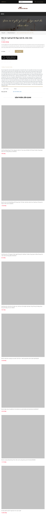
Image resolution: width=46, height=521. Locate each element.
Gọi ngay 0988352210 (9, 57)
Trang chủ (3, 32)
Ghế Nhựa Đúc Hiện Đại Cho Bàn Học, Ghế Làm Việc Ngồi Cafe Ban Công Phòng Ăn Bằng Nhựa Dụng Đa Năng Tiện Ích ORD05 (21, 310)
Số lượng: (3, 51)
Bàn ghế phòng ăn (11, 32)
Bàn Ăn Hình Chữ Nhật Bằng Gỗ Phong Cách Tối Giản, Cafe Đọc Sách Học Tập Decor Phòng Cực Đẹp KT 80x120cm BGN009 (22, 206)
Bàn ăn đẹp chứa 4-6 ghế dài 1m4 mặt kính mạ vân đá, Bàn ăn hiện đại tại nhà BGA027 (20, 412)
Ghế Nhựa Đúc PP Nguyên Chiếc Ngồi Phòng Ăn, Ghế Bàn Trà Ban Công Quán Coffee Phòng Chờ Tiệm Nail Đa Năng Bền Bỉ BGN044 (22, 258)
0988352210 (3, 1)
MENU (2, 14)
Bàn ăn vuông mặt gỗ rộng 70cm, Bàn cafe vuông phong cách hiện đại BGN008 (18, 463)
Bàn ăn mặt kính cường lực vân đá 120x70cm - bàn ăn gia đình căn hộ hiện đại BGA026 (20, 361)
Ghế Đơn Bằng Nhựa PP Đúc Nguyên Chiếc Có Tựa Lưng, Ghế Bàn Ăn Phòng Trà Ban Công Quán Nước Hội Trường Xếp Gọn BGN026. (22, 154)
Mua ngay (19, 51)
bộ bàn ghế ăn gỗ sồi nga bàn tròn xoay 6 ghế (11, 513)
